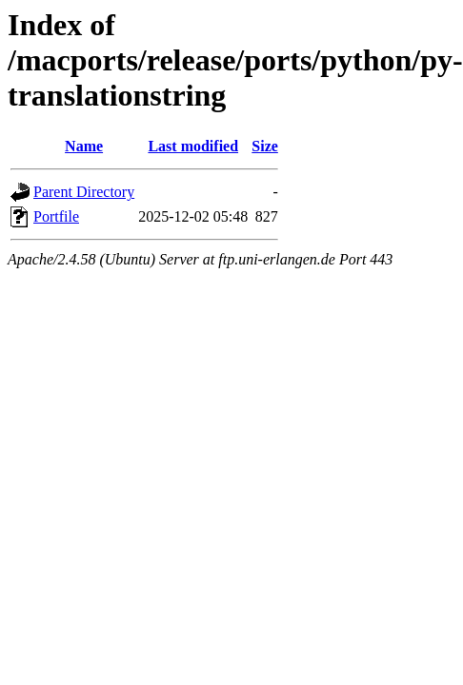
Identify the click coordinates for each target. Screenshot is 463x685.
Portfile (56, 216)
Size (265, 146)
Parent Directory (83, 192)
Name (84, 146)
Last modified (193, 146)
